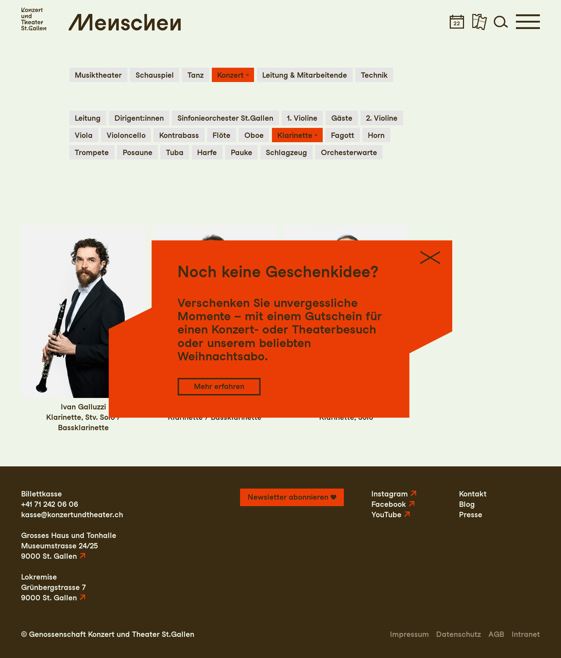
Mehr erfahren (219, 386)
